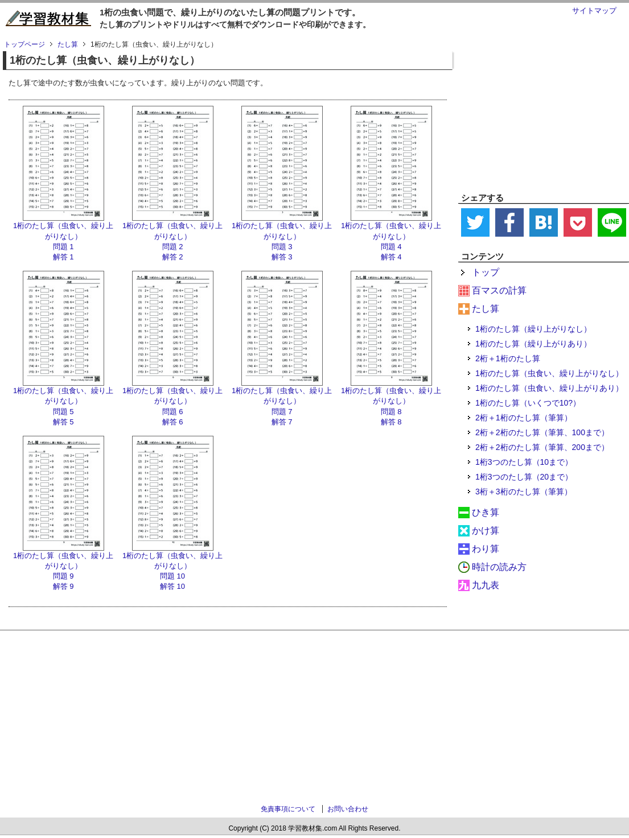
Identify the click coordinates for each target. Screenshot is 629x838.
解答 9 (63, 586)
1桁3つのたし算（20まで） (524, 476)
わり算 (485, 549)
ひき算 (485, 512)
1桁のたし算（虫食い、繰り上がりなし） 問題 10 (172, 565)
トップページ (24, 44)
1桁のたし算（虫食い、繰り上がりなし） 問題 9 (63, 565)
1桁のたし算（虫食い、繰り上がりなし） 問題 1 (63, 235)
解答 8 (391, 422)
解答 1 (63, 257)
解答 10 (172, 586)
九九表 (485, 585)
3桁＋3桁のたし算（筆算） (523, 491)
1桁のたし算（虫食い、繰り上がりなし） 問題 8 (391, 400)
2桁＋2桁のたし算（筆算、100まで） (542, 432)
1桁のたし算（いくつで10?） (528, 402)
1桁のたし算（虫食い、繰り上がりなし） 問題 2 (172, 235)
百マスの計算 (499, 290)
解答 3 (282, 257)
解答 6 (172, 422)
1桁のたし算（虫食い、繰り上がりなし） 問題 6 (172, 400)
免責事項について (288, 809)
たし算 (485, 308)
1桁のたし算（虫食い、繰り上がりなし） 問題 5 (63, 400)
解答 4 (391, 257)
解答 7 (282, 422)
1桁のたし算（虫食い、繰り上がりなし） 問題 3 (282, 235)
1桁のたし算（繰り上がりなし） (533, 328)
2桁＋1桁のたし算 (507, 358)
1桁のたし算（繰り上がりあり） (533, 343)
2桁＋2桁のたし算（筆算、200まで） (542, 447)
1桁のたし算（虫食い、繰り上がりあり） (549, 388)
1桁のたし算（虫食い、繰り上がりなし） (549, 373)
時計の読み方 (499, 567)
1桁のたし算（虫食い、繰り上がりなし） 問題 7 (282, 400)
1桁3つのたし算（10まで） (524, 462)
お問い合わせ (347, 809)
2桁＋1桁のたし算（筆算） (523, 417)
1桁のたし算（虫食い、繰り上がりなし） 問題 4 (391, 235)
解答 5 (63, 422)
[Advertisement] (543, 111)
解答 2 (172, 257)
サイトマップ (594, 10)
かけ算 (485, 530)
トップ (485, 272)
